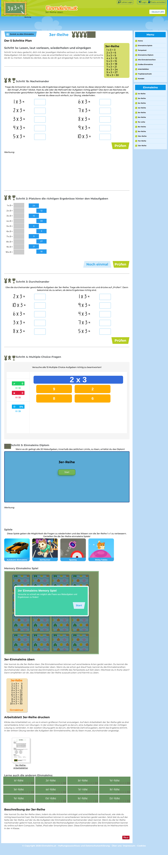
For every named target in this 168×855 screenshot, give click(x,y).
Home (140, 41)
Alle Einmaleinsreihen (147, 60)
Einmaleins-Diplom (145, 55)
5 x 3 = (19, 137)
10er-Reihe (142, 136)
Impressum (129, 851)
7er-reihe (141, 122)
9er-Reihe (142, 131)
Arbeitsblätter (143, 69)
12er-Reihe (142, 146)
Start (66, 478)
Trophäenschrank (145, 74)
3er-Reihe (142, 103)
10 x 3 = (84, 137)
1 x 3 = (19, 102)
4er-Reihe (142, 108)
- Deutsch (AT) (157, 12)
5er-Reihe (142, 112)
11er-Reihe (142, 141)
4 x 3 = (19, 128)
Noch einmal (97, 266)
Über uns (117, 851)
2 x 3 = (19, 111)
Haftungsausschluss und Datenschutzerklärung (84, 851)
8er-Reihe (142, 127)
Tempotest (142, 50)
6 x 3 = (84, 102)
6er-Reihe (142, 117)
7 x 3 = (84, 111)
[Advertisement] (65, 23)
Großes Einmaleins (145, 64)
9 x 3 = (84, 128)
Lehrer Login (125, 2)
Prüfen (120, 146)
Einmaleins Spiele (145, 45)
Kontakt (141, 79)
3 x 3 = (19, 119)
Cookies (141, 851)
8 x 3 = (84, 119)
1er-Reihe (142, 94)
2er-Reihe (142, 98)
